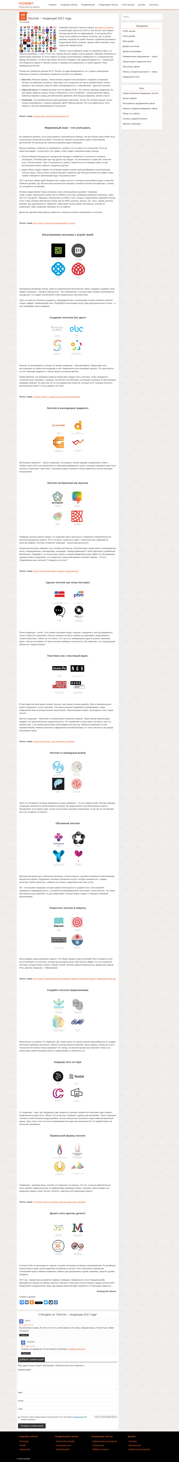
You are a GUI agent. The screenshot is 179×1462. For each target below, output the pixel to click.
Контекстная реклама (65, 1441)
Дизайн (141, 5)
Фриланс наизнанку (132, 124)
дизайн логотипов (76, 1349)
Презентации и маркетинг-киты (137, 62)
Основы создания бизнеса (135, 119)
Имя (20, 1393)
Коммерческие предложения (104, 1441)
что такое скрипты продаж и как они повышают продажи (59, 1202)
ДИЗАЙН (132, 1436)
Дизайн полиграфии (132, 51)
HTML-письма (128, 5)
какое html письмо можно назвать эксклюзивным (55, 571)
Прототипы (24, 1441)
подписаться (79, 1417)
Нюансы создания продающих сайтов (140, 108)
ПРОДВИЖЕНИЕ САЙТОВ (66, 1436)
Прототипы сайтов (131, 67)
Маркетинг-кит (135, 1445)
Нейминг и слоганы (100, 1449)
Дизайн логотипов (131, 46)
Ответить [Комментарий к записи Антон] (24, 1335)
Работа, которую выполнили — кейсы (140, 72)
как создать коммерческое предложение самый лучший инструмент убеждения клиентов (74, 979)
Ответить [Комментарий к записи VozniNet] (25, 1353)
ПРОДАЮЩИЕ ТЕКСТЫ (102, 1436)
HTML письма (129, 31)
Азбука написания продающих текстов (140, 93)
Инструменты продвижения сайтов (139, 103)
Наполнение (25, 1449)
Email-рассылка (62, 1449)
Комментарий (25, 1370)
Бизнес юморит (130, 98)
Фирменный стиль (131, 77)
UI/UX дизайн (129, 36)
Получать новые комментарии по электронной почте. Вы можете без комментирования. (69, 1418)
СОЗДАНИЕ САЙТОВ (28, 1436)
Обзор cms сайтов (131, 114)
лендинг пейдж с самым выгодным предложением (56, 397)
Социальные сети (63, 1445)
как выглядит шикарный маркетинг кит (51, 116)
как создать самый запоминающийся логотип (54, 223)
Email (21, 1401)
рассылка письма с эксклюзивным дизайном (54, 741)
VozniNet (26, 3)
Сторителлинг (98, 1445)
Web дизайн (128, 41)
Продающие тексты (108, 5)
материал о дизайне (104, 27)
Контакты (153, 5)
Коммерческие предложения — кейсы (140, 56)
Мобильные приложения (139, 1449)
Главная (52, 5)
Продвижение (88, 5)
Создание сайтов (68, 5)
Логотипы (133, 1441)
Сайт (20, 1409)
